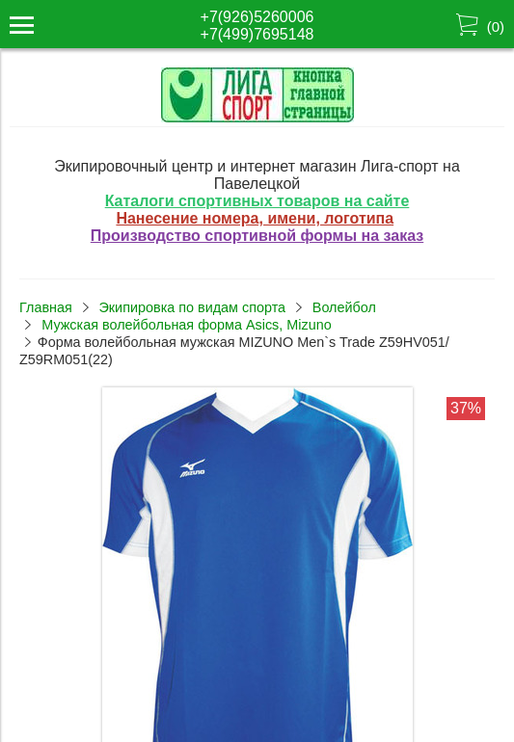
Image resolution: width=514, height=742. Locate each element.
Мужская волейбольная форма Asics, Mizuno (186, 324)
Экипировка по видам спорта (191, 307)
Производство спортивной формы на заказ (257, 235)
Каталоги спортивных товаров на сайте (257, 201)
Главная (45, 307)
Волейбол (344, 307)
